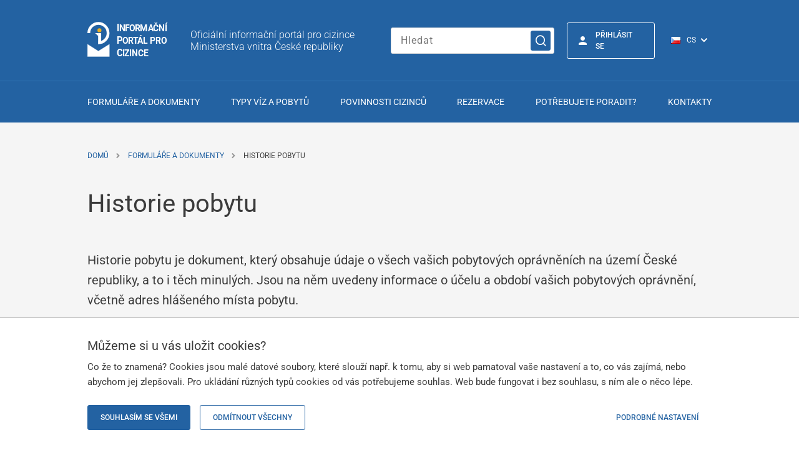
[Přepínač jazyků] (696, 40)
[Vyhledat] (541, 41)
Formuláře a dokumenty (143, 102)
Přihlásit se (614, 41)
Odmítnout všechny (252, 417)
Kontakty (690, 102)
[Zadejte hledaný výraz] (472, 41)
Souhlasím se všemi (138, 417)
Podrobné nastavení (657, 417)
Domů (98, 155)
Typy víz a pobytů (270, 102)
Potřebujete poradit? (586, 102)
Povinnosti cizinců (383, 102)
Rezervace (480, 102)
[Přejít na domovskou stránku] (128, 40)
